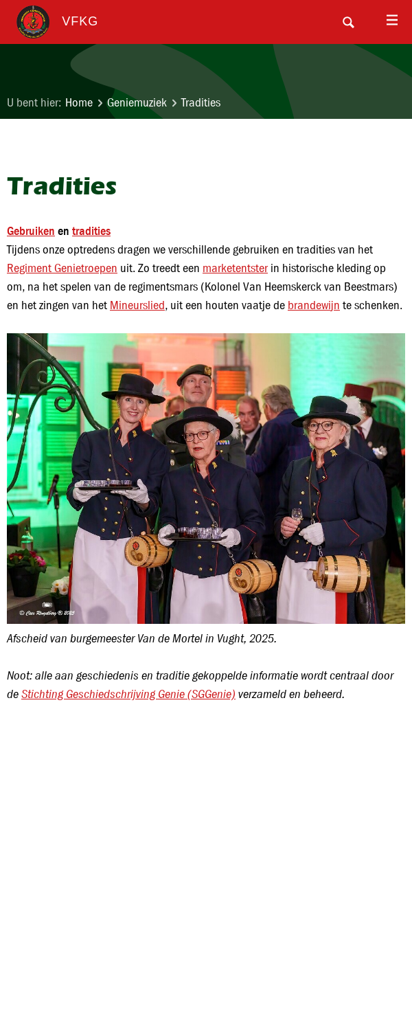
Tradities (200, 103)
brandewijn (314, 305)
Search (348, 21)
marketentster (235, 268)
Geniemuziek (137, 103)
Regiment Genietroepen (62, 268)
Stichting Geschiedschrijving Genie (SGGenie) (128, 694)
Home (79, 103)
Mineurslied (137, 305)
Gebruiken (31, 230)
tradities (91, 230)
